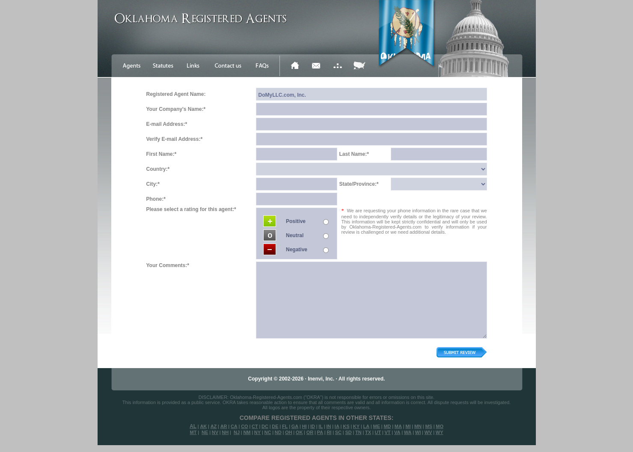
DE (275, 426)
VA (397, 432)
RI (329, 432)
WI (418, 432)
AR (223, 426)
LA (366, 426)
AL (193, 426)
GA (295, 426)
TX (368, 432)
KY (356, 426)
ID (312, 426)
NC (267, 432)
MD (387, 426)
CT (255, 426)
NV (215, 432)
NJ (237, 432)
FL (285, 426)
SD (348, 432)
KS (346, 426)
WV (428, 432)
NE (205, 432)
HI (304, 426)
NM (246, 432)
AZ (214, 426)
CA (234, 426)
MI (407, 426)
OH (288, 432)
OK (299, 432)
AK (203, 426)
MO (439, 426)
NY (257, 432)
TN (358, 432)
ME (376, 426)
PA (320, 432)
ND (278, 432)
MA (398, 426)
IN (328, 426)
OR (310, 432)
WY (439, 432)
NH (225, 432)
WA (408, 432)
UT (377, 432)
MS (428, 426)
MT (193, 432)
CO (244, 426)
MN (418, 426)
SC (338, 432)
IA (337, 426)
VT (388, 432)
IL (320, 426)
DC (265, 426)
